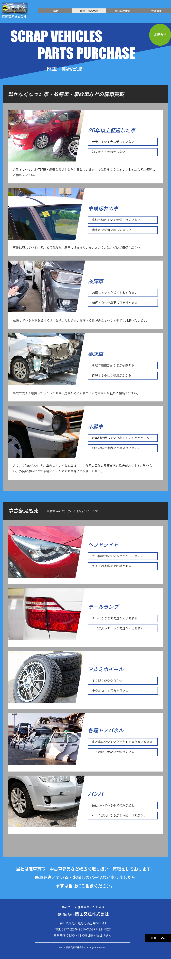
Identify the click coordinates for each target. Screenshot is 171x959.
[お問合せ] (160, 35)
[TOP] (158, 938)
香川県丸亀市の (83, 914)
